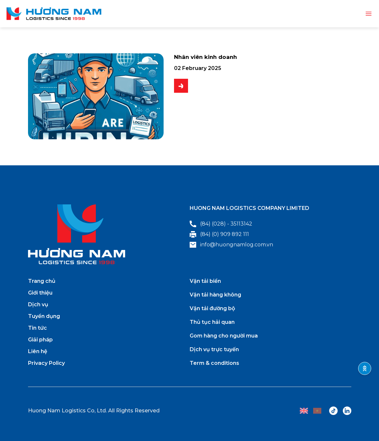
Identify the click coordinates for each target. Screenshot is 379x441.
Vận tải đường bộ (212, 308)
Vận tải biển (205, 281)
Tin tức (37, 328)
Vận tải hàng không (215, 295)
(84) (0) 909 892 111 (219, 234)
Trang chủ (41, 281)
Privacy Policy (46, 363)
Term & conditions (214, 363)
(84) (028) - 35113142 (221, 224)
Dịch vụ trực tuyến (214, 349)
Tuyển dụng (44, 316)
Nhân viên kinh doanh (211, 58)
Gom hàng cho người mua (224, 336)
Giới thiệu (40, 293)
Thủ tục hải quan (212, 322)
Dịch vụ (38, 304)
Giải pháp (40, 340)
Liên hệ (37, 351)
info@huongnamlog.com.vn (231, 244)
